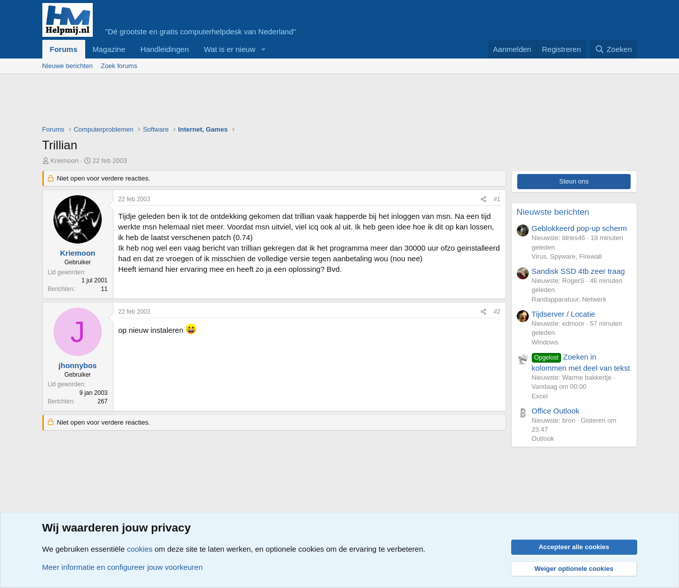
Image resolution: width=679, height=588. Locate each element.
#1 (496, 199)
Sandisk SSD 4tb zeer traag (578, 271)
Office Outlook (556, 410)
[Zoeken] (613, 49)
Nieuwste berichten (553, 212)
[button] (263, 49)
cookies (140, 549)
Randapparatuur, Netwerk (569, 299)
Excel (540, 396)
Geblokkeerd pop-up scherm (579, 228)
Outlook (543, 438)
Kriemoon (64, 160)
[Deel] (483, 199)
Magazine (109, 49)
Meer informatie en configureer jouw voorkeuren (122, 567)
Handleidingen (165, 49)
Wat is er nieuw (229, 49)
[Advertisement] (225, 102)
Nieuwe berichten (67, 66)
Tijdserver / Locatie (563, 314)
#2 (496, 311)
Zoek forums (119, 66)
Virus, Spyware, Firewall (567, 256)
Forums (64, 49)
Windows (545, 342)
